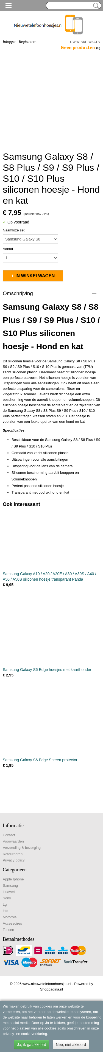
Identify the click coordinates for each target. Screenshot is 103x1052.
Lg (5, 904)
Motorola (10, 917)
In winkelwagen (35, 275)
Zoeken (95, 6)
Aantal (8, 249)
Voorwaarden (13, 841)
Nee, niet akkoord (71, 1044)
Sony (7, 898)
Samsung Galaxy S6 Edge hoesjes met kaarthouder (47, 669)
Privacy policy (13, 860)
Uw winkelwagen (85, 42)
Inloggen (9, 42)
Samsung (10, 885)
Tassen (8, 930)
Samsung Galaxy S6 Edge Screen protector (40, 760)
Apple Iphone (13, 879)
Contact (9, 835)
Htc (5, 911)
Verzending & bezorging (22, 848)
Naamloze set (13, 230)
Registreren (27, 42)
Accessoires (12, 923)
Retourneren (13, 854)
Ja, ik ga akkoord (31, 1044)
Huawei (9, 892)
